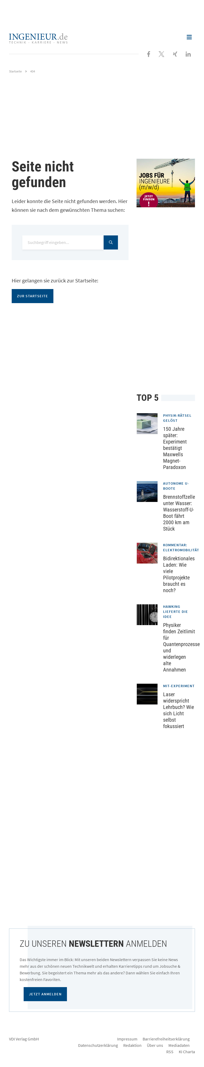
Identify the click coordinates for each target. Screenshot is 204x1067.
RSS (169, 1051)
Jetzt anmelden (45, 994)
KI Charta (187, 1051)
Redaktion (132, 1045)
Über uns (155, 1045)
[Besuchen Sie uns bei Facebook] (148, 53)
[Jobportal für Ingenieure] (166, 183)
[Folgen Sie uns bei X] (161, 53)
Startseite (15, 71)
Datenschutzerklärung (98, 1045)
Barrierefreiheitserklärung (166, 1039)
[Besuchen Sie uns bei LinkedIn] (188, 53)
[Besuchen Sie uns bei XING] (175, 53)
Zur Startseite (32, 296)
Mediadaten (179, 1045)
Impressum (127, 1039)
